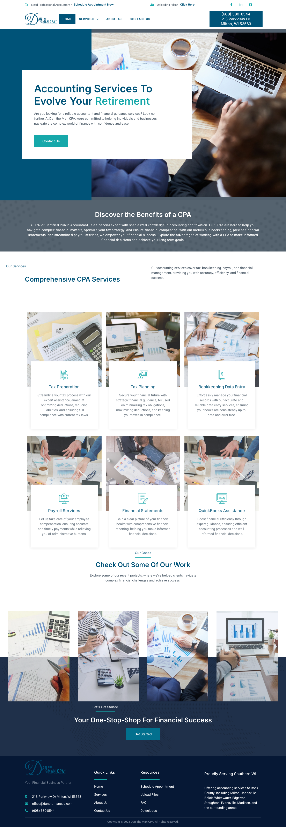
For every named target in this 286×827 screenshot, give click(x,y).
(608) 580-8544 (235, 14)
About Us (114, 19)
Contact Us (140, 19)
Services (89, 19)
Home (67, 19)
